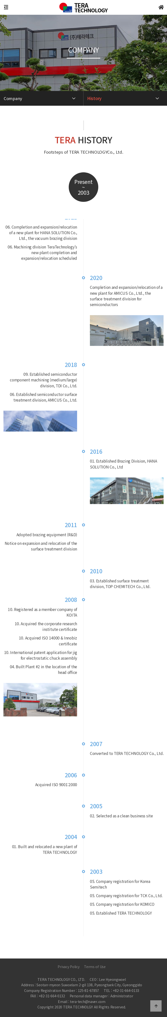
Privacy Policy (68, 966)
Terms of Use (95, 966)
